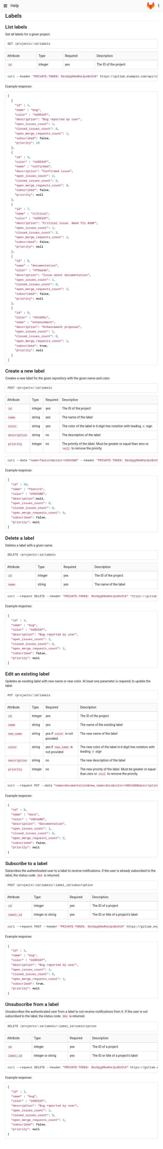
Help (14, 5)
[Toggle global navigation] (5, 6)
